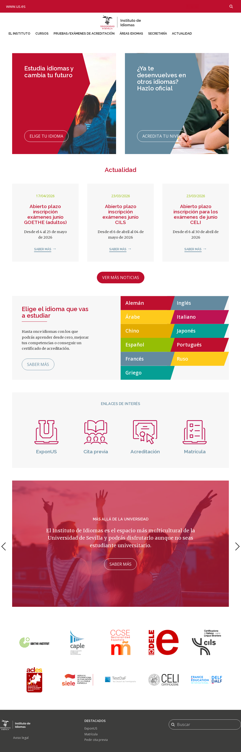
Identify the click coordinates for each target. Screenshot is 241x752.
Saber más (42, 249)
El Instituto (19, 33)
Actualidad (182, 33)
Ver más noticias (120, 277)
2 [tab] (120, 610)
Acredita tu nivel (161, 136)
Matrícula (91, 734)
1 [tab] (114, 610)
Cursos (42, 33)
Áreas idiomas (131, 33)
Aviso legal (21, 738)
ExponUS (90, 728)
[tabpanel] (120, 544)
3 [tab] (125, 610)
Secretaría (157, 33)
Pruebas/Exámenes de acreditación (84, 33)
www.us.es (16, 6)
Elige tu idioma (46, 136)
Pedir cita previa (96, 740)
